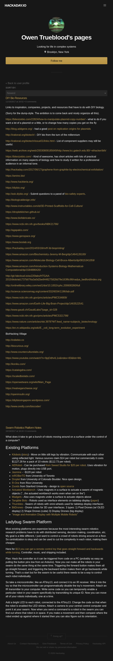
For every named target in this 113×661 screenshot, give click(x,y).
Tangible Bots (19, 500)
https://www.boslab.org (18, 242)
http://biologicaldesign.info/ (20, 200)
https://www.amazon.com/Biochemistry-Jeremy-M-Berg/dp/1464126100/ (46, 254)
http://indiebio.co (15, 340)
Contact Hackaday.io (29, 643)
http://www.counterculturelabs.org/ (25, 352)
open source (67, 486)
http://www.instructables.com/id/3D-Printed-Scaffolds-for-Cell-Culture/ (44, 206)
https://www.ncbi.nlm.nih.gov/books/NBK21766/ (32, 224)
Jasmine (16, 472)
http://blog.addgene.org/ (19, 129)
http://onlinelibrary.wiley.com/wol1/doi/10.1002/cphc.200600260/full (43, 285)
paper (94, 500)
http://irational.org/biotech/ (20, 134)
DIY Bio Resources (16, 98)
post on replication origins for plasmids (69, 129)
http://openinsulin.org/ (18, 394)
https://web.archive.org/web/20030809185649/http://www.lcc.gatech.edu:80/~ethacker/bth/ (56, 150)
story (25, 454)
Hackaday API (99, 643)
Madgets (17, 497)
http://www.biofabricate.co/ (20, 218)
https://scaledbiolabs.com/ (20, 376)
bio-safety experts (75, 194)
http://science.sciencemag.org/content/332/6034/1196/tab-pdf (40, 291)
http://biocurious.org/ (17, 346)
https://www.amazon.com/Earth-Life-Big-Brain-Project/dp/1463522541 (45, 303)
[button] (104, 5)
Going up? (56, 636)
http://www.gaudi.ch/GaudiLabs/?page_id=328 (31, 309)
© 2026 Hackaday (56, 653)
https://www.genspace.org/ (20, 236)
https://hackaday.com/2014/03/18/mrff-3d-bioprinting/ (35, 248)
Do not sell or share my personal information (56, 647)
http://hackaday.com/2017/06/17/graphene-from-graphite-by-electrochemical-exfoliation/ (54, 169)
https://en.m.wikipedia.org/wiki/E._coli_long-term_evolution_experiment (45, 327)
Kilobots (16, 454)
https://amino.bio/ (15, 175)
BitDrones (17, 507)
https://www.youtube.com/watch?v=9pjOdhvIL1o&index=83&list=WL (43, 358)
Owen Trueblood (44, 37)
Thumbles (17, 504)
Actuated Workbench (23, 489)
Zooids (16, 486)
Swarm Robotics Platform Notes (23, 427)
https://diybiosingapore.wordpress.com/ (27, 400)
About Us (12, 643)
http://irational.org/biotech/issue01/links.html (30, 141)
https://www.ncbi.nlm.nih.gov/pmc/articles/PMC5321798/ (37, 315)
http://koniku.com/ (15, 364)
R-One (15, 483)
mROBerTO (18, 475)
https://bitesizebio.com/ (18, 156)
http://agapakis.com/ (17, 230)
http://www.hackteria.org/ (19, 181)
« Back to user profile (17, 83)
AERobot (17, 465)
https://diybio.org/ (15, 187)
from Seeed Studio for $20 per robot (66, 465)
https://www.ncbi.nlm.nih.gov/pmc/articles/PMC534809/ (36, 297)
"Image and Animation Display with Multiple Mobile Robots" (45, 514)
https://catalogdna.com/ (19, 370)
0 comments (30, 101)
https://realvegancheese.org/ (22, 388)
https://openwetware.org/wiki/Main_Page (28, 382)
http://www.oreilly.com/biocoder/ (23, 406)
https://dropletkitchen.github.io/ (23, 212)
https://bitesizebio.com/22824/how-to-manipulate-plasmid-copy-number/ (46, 119)
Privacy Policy (82, 643)
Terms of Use (66, 643)
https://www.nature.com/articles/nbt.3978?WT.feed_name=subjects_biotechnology (51, 321)
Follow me (56, 61)
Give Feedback (49, 643)
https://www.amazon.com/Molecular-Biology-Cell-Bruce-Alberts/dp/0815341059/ (50, 260)
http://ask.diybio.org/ (17, 194)
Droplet (16, 479)
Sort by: (11, 87)
